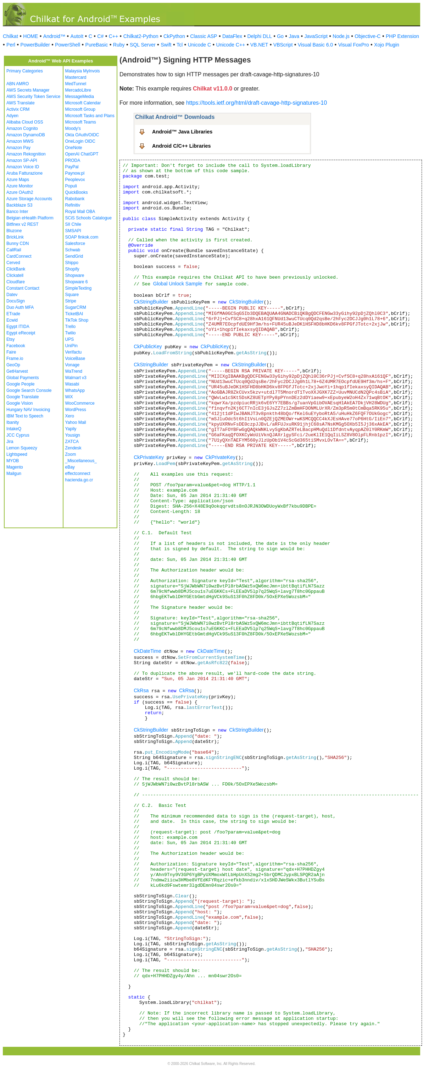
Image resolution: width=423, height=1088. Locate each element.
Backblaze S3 (19, 205)
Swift (166, 45)
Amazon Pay (18, 147)
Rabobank (75, 198)
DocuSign (15, 301)
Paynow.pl (75, 173)
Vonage (72, 364)
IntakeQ (13, 428)
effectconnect (77, 473)
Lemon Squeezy (21, 447)
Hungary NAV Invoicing (28, 409)
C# (100, 36)
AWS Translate (20, 102)
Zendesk (73, 447)
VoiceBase (75, 358)
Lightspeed (16, 454)
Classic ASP (203, 36)
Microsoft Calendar (83, 102)
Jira (9, 441)
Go (280, 36)
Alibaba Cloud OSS (24, 122)
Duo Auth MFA (20, 307)
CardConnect (19, 256)
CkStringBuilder (151, 302)
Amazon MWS (20, 141)
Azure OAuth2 (19, 192)
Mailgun (13, 473)
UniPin (71, 345)
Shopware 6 (76, 281)
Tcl (180, 45)
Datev (11, 294)
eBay (70, 467)
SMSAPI (73, 230)
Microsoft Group (80, 109)
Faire (11, 352)
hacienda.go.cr (79, 479)
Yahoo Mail (75, 422)
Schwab (72, 249)
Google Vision (19, 403)
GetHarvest (17, 371)
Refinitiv (72, 205)
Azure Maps (17, 179)
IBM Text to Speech (24, 416)
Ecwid (12, 320)
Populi (71, 186)
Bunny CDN (17, 243)
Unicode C (199, 45)
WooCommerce (80, 403)
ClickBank (15, 269)
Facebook (15, 345)
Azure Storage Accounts (29, 198)
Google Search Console (28, 390)
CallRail (13, 249)
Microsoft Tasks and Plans (90, 115)
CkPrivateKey (149, 457)
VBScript (283, 45)
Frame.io (14, 358)
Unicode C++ (230, 45)
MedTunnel (76, 83)
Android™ (54, 36)
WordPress (75, 409)
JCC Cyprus (17, 435)
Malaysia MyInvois (82, 71)
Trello (70, 326)
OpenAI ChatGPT (82, 154)
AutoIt (77, 36)
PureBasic (96, 45)
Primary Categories (24, 71)
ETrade (13, 313)
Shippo (71, 262)
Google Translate (22, 396)
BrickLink (15, 237)
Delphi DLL (259, 36)
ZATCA (72, 441)
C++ (113, 36)
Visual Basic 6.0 (315, 45)
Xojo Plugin (386, 45)
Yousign (72, 435)
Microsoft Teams (80, 122)
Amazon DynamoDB (25, 134)
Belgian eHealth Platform (30, 217)
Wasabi (72, 384)
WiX (69, 396)
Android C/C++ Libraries (181, 146)
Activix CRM (17, 109)
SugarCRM (75, 307)
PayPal (72, 166)
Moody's (73, 128)
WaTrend (73, 371)
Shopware (74, 275)
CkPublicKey (148, 346)
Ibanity (12, 422)
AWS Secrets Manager (28, 90)
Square (72, 294)
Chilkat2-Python (140, 36)
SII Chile (73, 224)
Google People (20, 384)
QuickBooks (76, 192)
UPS (69, 339)
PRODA (72, 160)
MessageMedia (79, 96)
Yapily (71, 428)
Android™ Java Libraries (182, 132)
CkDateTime (147, 651)
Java (294, 36)
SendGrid (74, 256)
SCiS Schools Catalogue (88, 217)
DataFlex (232, 36)
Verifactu (73, 352)
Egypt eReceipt (20, 332)
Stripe (70, 301)
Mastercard (76, 77)
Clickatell (14, 275)
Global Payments (22, 377)
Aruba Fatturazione (24, 173)
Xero (69, 416)
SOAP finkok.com (82, 237)
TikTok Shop (77, 320)
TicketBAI (74, 313)
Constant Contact (22, 288)
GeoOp (13, 364)
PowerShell (67, 45)
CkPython (174, 36)
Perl (10, 45)
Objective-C (367, 36)
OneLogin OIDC (80, 141)
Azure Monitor (19, 186)
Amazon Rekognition (26, 154)
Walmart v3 (76, 377)
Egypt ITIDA (17, 326)
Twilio (70, 332)
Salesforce (75, 243)
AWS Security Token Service (33, 96)
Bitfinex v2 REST (22, 224)
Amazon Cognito (22, 128)
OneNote (73, 147)
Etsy (10, 339)
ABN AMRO (17, 83)
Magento (14, 467)
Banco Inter (17, 211)
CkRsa (141, 690)
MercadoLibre (78, 90)
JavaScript (316, 36)
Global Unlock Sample (177, 283)
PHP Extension (402, 36)
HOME (30, 36)
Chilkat (10, 36)
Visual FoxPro (353, 45)
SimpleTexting (78, 288)
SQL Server (143, 45)
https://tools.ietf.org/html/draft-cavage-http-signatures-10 (256, 103)
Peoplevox (75, 179)
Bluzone (14, 230)
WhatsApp (75, 390)
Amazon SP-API (21, 160)
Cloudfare (15, 281)
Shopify (72, 269)
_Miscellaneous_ (81, 460)
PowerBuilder (35, 45)
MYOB (12, 460)
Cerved (13, 262)
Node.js (341, 36)
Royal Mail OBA (80, 211)
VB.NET (259, 45)
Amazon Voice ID (22, 166)
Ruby (119, 45)
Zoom (70, 454)
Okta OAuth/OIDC (82, 134)
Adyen (12, 115)
